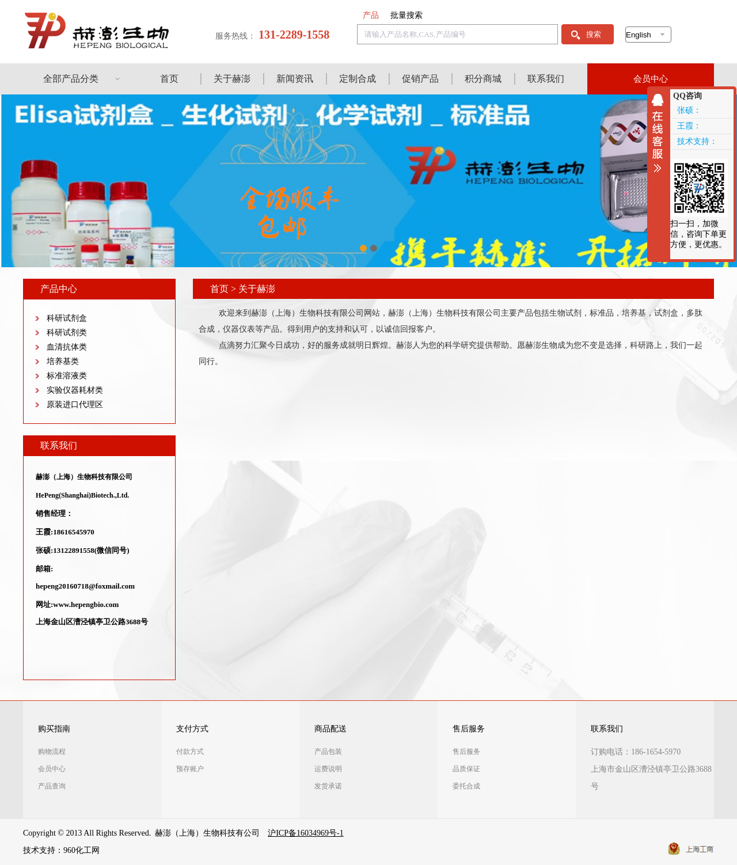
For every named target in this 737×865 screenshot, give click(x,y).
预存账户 (190, 769)
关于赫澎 (232, 79)
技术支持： (697, 141)
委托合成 (466, 786)
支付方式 (192, 728)
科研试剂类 (67, 332)
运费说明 (328, 769)
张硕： (689, 110)
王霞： (689, 126)
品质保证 (466, 769)
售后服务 (469, 728)
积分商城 (483, 79)
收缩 (660, 133)
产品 (371, 15)
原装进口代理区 (75, 404)
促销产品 (420, 79)
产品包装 (328, 752)
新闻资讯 (294, 79)
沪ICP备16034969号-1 (305, 833)
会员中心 (650, 79)
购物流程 (52, 752)
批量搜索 (406, 15)
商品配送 (330, 728)
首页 (169, 79)
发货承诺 (328, 786)
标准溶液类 (67, 375)
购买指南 (54, 728)
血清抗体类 (67, 347)
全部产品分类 (70, 79)
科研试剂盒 (67, 318)
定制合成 (357, 79)
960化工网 (81, 850)
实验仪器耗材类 (75, 390)
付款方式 (190, 752)
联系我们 (545, 79)
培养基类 (63, 361)
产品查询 (52, 786)
